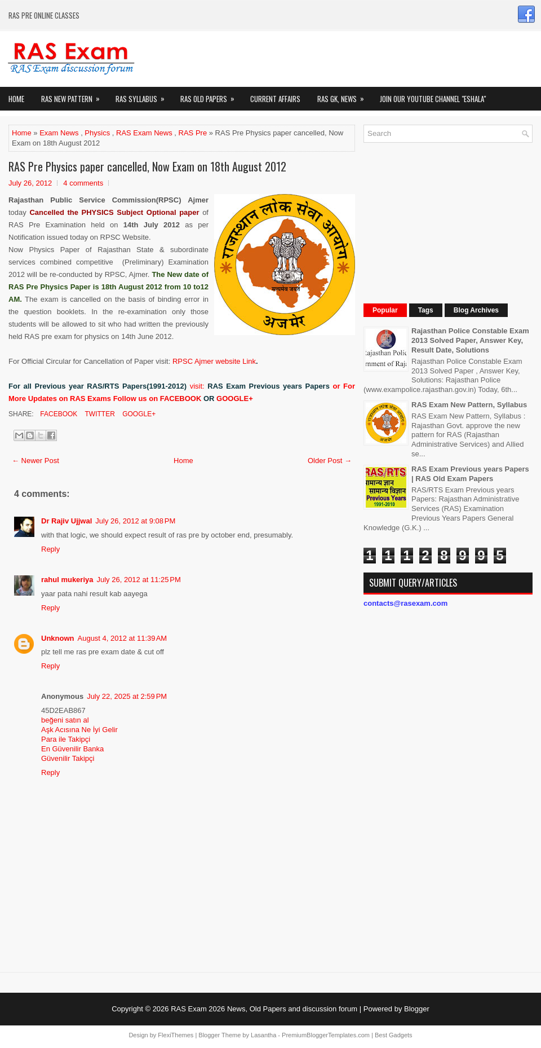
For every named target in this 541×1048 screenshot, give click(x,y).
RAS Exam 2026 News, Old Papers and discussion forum (264, 1009)
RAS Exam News (144, 133)
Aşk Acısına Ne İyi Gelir (79, 729)
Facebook (57, 414)
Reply (50, 549)
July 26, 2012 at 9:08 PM (135, 521)
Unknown (57, 638)
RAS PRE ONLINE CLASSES (43, 15)
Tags (425, 310)
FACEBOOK (181, 398)
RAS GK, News (344, 95)
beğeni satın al (65, 720)
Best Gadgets (394, 1035)
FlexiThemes (175, 1035)
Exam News (58, 133)
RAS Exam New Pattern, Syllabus (469, 404)
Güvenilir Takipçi (67, 758)
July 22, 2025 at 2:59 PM (127, 696)
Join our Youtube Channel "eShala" (433, 98)
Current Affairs (275, 98)
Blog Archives (476, 310)
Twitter (98, 414)
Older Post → (330, 460)
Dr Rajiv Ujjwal (66, 521)
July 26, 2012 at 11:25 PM (139, 579)
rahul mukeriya (67, 579)
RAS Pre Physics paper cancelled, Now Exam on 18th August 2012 (147, 166)
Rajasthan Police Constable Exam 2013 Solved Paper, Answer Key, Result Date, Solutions (470, 340)
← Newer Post (35, 460)
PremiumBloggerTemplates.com (326, 1035)
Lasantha (263, 1035)
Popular (385, 310)
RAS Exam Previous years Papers (268, 386)
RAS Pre (193, 133)
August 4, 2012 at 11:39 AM (122, 638)
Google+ (138, 414)
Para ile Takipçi (65, 739)
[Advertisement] (444, 221)
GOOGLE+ (234, 398)
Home (16, 98)
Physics (97, 133)
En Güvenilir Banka (72, 749)
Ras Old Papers (211, 95)
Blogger (416, 1009)
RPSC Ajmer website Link (214, 361)
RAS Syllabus (144, 95)
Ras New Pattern (74, 95)
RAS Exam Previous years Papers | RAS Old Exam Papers (470, 474)
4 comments (83, 183)
